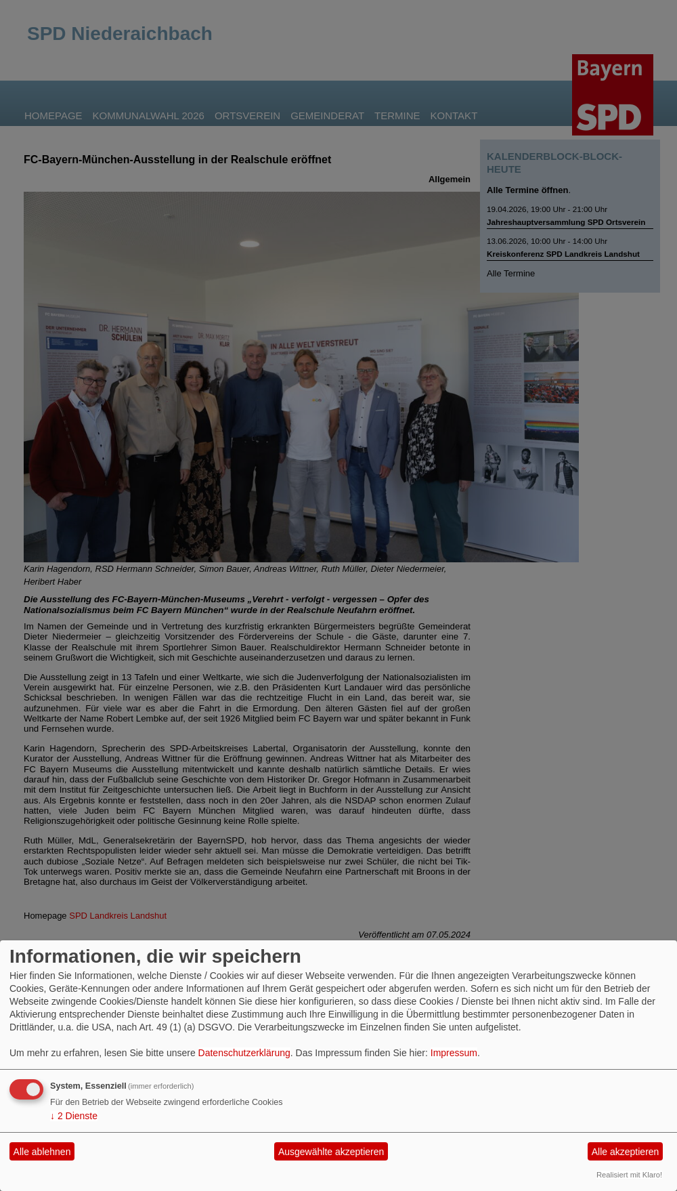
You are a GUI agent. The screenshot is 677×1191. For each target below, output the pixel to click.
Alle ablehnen (42, 1151)
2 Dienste (73, 1115)
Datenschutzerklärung (244, 1052)
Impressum (454, 1052)
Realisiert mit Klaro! (629, 1175)
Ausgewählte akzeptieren (331, 1151)
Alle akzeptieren (625, 1151)
